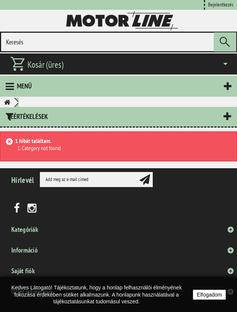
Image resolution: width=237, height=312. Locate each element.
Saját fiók (23, 270)
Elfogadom (209, 295)
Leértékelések (28, 116)
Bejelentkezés (221, 4)
